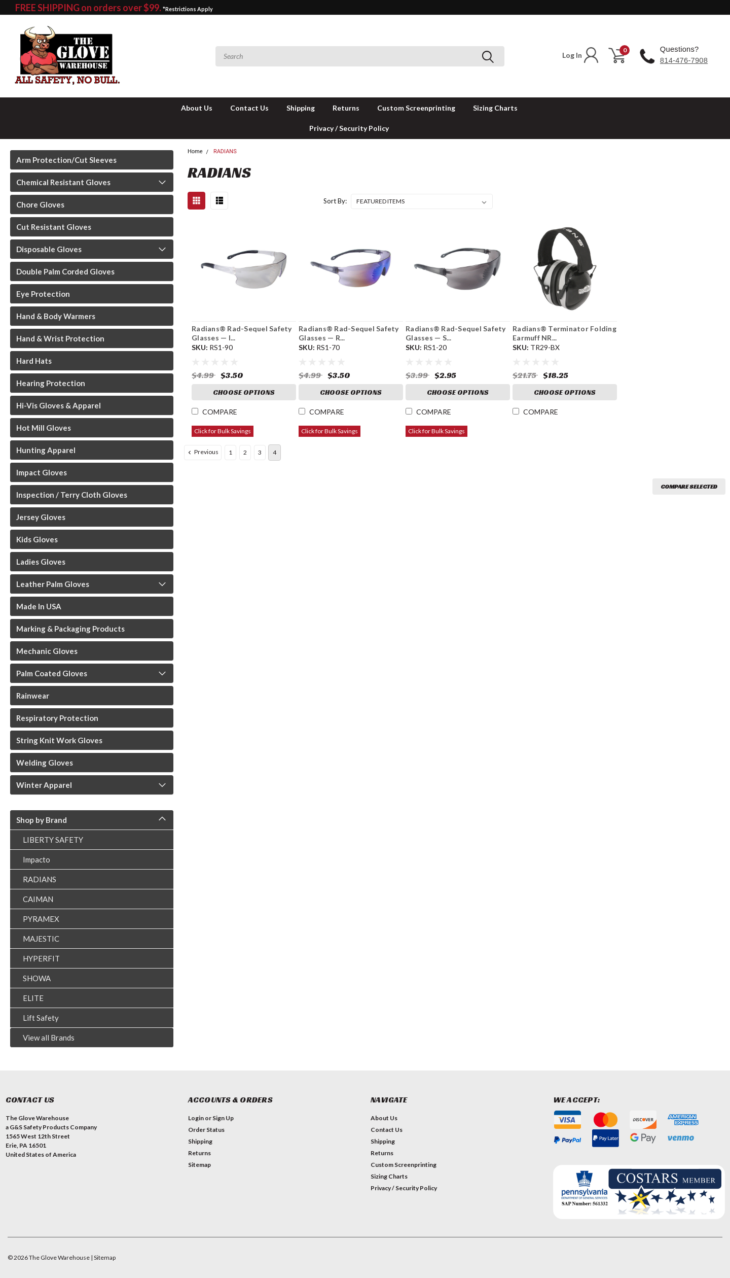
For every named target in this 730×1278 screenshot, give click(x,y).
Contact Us (249, 107)
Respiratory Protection (57, 717)
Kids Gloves (37, 539)
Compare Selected (689, 486)
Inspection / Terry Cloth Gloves (71, 494)
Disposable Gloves (49, 249)
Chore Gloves (40, 204)
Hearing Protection (50, 383)
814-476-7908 (684, 60)
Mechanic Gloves (47, 650)
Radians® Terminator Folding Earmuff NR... (564, 333)
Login (196, 1118)
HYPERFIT (41, 958)
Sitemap (199, 1164)
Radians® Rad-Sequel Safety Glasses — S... (456, 333)
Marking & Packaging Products (70, 628)
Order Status (206, 1129)
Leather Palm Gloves (52, 584)
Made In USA (38, 606)
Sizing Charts (495, 107)
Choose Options (244, 392)
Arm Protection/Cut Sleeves (66, 159)
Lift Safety (41, 1017)
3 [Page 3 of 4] (260, 452)
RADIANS (39, 879)
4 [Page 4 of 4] (274, 452)
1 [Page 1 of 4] (230, 452)
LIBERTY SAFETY (53, 839)
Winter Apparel (44, 784)
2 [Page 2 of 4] (245, 452)
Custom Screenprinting (416, 107)
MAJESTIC (41, 938)
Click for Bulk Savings (222, 431)
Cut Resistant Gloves (53, 226)
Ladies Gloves (40, 561)
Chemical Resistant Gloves (63, 182)
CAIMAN (38, 899)
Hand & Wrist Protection (60, 338)
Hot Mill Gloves (43, 427)
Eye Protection (43, 293)
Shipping (300, 107)
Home (195, 151)
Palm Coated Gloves (51, 673)
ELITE (33, 998)
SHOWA (37, 978)
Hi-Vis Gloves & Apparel (58, 405)
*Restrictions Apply (188, 9)
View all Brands (49, 1037)
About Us (196, 107)
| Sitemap (103, 1257)
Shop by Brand (41, 819)
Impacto (36, 859)
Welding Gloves (44, 762)
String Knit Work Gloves (59, 740)
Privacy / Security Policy (349, 128)
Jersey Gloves (40, 517)
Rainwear (32, 695)
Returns (346, 107)
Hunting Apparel (46, 450)
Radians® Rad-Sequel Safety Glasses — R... (349, 333)
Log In (581, 55)
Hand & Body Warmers (55, 316)
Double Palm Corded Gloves (65, 271)
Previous (202, 452)
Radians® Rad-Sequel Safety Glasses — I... (242, 333)
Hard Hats (34, 360)
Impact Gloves (41, 472)
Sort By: (335, 201)
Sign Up (223, 1118)
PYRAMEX (41, 918)
